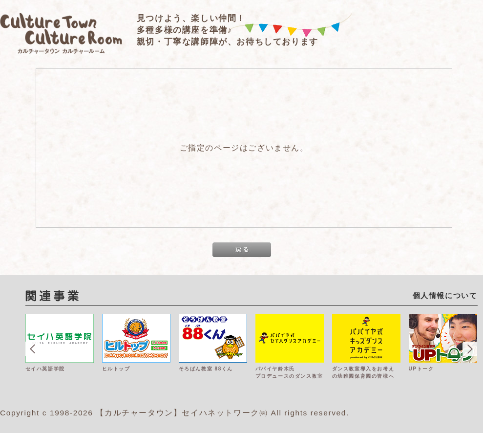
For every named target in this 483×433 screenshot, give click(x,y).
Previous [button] (32, 349)
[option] (63, 358)
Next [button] (469, 349)
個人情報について (445, 295)
